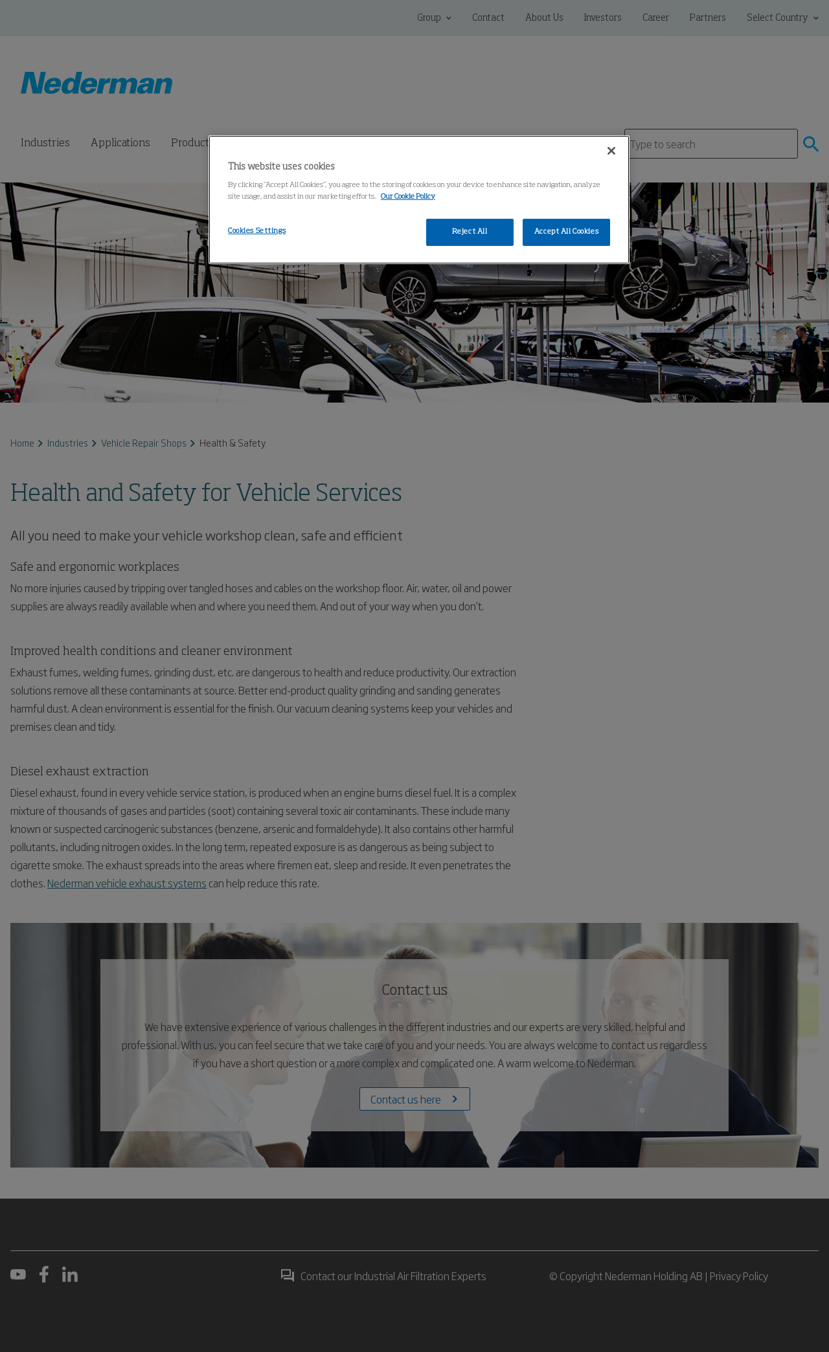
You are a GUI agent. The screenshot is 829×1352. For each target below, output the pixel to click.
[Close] (611, 151)
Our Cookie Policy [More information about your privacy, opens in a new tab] (408, 197)
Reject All (470, 232)
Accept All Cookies (566, 232)
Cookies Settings (257, 231)
